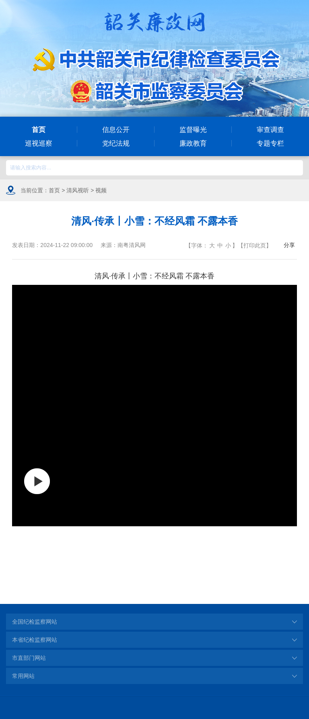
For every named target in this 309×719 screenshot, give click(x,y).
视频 (101, 190)
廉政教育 (193, 143)
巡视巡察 (38, 143)
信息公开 (115, 130)
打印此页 (254, 245)
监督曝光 (193, 130)
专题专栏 (270, 143)
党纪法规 (115, 143)
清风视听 (77, 190)
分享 (289, 245)
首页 (38, 130)
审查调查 (270, 130)
